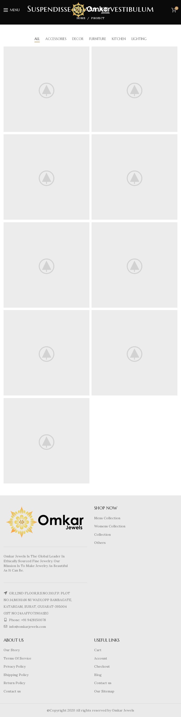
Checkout (102, 666)
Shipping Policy (16, 675)
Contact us (12, 691)
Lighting (139, 39)
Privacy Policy (15, 666)
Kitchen (119, 39)
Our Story (12, 650)
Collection (102, 534)
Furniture (97, 39)
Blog (98, 675)
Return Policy (14, 683)
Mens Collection (107, 518)
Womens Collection (109, 526)
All (37, 39)
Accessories (55, 39)
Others (100, 542)
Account (100, 658)
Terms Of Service (17, 658)
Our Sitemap (104, 691)
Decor (77, 39)
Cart (97, 650)
